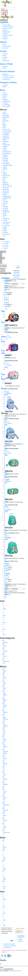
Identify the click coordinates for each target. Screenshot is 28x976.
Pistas (4, 68)
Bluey (4, 124)
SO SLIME (5, 208)
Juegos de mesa (7, 28)
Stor (4, 217)
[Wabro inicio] (6, 2)
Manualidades (6, 32)
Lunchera (5, 57)
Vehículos (5, 66)
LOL (4, 170)
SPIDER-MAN (6, 212)
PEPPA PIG (5, 189)
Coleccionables (7, 25)
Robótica (5, 38)
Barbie (4, 119)
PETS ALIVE (6, 191)
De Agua (5, 33)
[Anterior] (1, 254)
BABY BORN (6, 115)
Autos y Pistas (6, 64)
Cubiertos (5, 103)
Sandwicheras (6, 101)
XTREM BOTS (6, 234)
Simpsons (5, 203)
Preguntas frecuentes (9, 944)
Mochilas (5, 54)
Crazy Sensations (7, 131)
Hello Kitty (5, 158)
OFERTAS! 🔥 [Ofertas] (3, 264)
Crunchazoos (6, 133)
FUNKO (5, 148)
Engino (4, 143)
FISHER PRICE (6, 145)
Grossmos (5, 155)
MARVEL (5, 174)
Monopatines (6, 79)
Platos (4, 97)
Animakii (5, 114)
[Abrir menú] (5, 5)
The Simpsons (6, 222)
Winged (5, 230)
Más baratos (16, 272)
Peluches (5, 37)
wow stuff (5, 232)
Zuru (4, 236)
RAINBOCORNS (7, 196)
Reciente (16, 277)
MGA (4, 179)
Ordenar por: (8, 283)
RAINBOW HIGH (7, 198)
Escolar (3, 51)
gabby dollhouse (7, 151)
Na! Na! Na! (6, 187)
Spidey (4, 213)
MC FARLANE (6, 175)
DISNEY (5, 139)
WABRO (5, 229)
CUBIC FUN (6, 136)
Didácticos (5, 74)
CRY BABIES (6, 134)
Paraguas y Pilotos (8, 82)
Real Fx (5, 199)
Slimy (4, 205)
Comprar (9, 566)
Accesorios (6, 48)
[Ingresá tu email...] (21, 928)
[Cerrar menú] (12, 17)
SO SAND (5, 206)
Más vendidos (16, 275)
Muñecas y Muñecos (8, 26)
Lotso (4, 172)
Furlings (5, 150)
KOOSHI (5, 167)
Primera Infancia (7, 71)
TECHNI (5, 220)
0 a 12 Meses (6, 241)
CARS (4, 127)
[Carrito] (4, 12)
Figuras (3, 42)
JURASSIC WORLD (7, 165)
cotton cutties (6, 129)
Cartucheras (6, 60)
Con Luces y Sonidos (8, 77)
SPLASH (5, 215)
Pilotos (4, 87)
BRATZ (4, 126)
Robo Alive (5, 201)
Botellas (5, 96)
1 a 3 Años (5, 243)
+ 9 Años (5, 248)
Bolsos (4, 55)
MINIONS (5, 182)
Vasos (4, 92)
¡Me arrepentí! (7, 947)
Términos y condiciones (10, 945)
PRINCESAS (6, 193)
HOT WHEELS (6, 163)
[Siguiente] (1, 256)
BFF (4, 122)
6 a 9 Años (5, 246)
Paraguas (5, 85)
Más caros (16, 274)
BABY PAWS (6, 117)
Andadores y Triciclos (8, 75)
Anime (4, 44)
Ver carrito (18, 970)
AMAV (4, 112)
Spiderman (5, 210)
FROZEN (5, 146)
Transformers (6, 225)
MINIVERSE (6, 184)
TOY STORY (6, 224)
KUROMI (5, 169)
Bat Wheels (6, 120)
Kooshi (4, 59)
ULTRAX (5, 227)
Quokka (5, 194)
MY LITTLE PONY (7, 186)
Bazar (2, 90)
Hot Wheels (6, 162)
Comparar (8, 289)
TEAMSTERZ (6, 218)
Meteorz (5, 177)
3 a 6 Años (5, 245)
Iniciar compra (12, 970)
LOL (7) (4, 769)
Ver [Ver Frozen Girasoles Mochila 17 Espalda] (8, 564)
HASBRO (5, 157)
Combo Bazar (6, 104)
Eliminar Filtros (3, 269)
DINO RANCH (6, 138)
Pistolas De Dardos (8, 35)
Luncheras (5, 94)
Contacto (20, 937)
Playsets (5, 30)
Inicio (18, 266)
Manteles (5, 99)
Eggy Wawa (6, 141)
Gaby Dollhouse (7, 153)
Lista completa (6, 106)
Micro (4, 181)
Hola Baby (5, 160)
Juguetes (4, 22)
